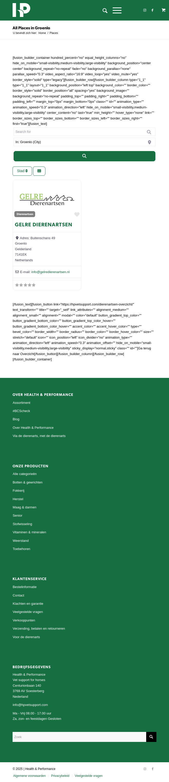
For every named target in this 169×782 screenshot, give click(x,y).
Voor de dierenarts (26, 637)
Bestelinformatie (24, 587)
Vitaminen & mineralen (29, 532)
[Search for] (84, 131)
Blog (16, 419)
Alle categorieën (24, 474)
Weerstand (21, 541)
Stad (22, 171)
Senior (17, 515)
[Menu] (114, 10)
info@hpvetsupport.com (30, 705)
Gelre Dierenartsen (43, 224)
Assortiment (21, 403)
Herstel (18, 499)
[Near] (84, 142)
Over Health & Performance (33, 428)
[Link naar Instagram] (145, 10)
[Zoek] (102, 10)
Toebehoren (21, 549)
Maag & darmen (24, 507)
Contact (18, 595)
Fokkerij (18, 490)
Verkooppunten (24, 620)
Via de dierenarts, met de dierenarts (39, 436)
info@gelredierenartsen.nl (50, 272)
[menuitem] (102, 10)
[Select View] (39, 171)
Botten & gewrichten (27, 482)
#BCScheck (21, 411)
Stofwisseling (22, 524)
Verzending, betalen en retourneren (39, 628)
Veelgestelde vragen (28, 612)
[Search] (84, 156)
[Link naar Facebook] (152, 10)
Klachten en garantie (28, 604)
